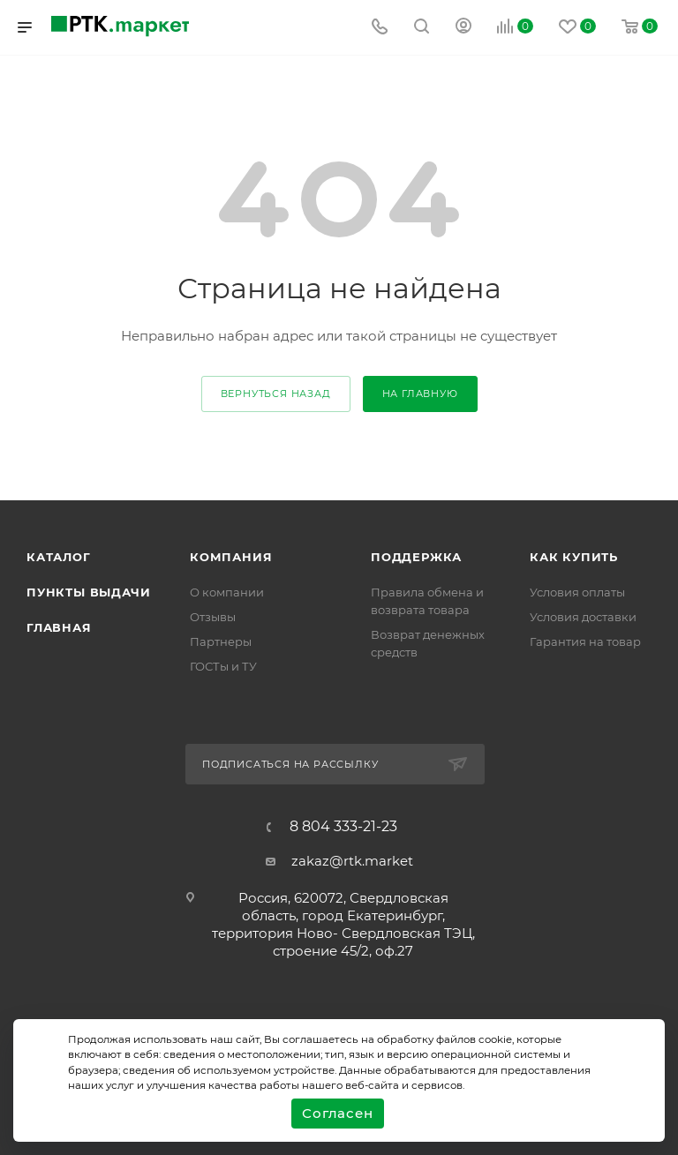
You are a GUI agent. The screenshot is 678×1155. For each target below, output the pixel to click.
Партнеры (221, 641)
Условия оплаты (577, 592)
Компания (231, 557)
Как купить (574, 557)
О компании (227, 592)
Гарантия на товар (585, 641)
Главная (59, 627)
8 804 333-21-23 (343, 827)
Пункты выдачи (88, 592)
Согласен (337, 1113)
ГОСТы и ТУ (223, 666)
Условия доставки (583, 617)
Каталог (58, 557)
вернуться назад (276, 393)
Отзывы (213, 617)
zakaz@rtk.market (352, 860)
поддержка (416, 557)
